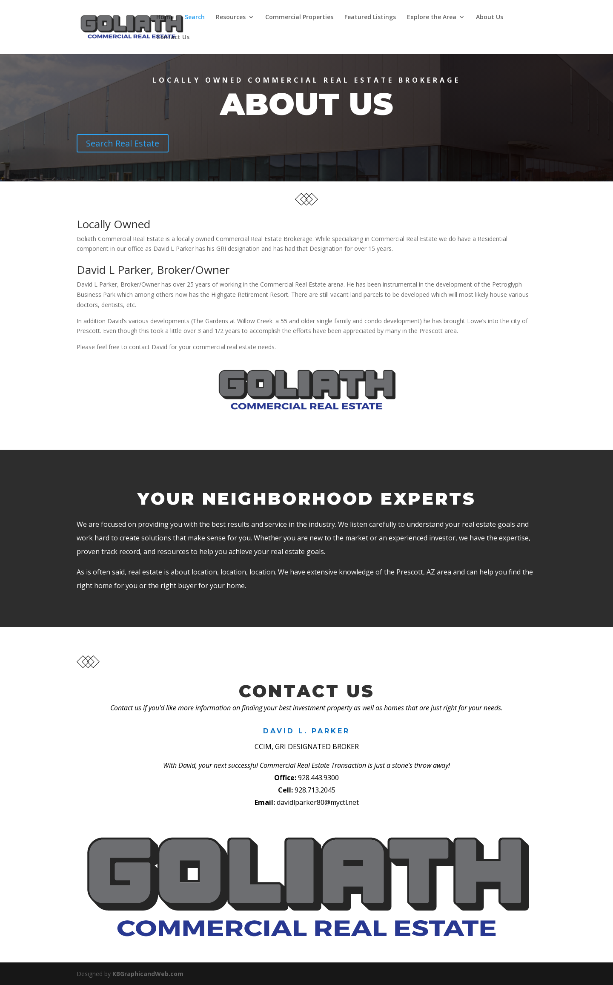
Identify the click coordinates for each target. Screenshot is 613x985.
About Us (488, 17)
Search (193, 17)
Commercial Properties (298, 17)
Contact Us (171, 37)
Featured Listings (369, 17)
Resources (229, 17)
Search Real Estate (122, 143)
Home (163, 17)
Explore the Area (430, 17)
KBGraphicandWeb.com (147, 974)
